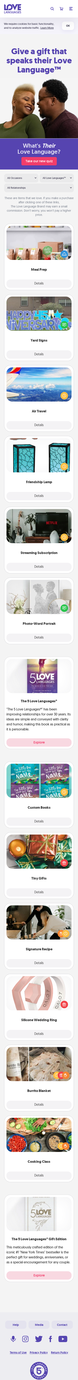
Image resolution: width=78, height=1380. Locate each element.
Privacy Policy (39, 1352)
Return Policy (59, 1352)
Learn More (47, 28)
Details (39, 283)
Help (16, 1325)
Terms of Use (18, 1352)
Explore (39, 742)
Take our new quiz (39, 161)
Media (39, 1325)
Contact (62, 1325)
